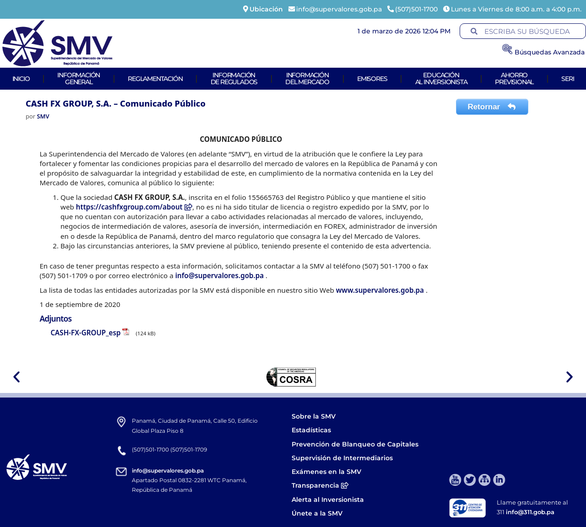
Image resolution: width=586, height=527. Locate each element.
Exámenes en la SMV (326, 472)
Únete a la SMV (317, 513)
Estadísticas (312, 430)
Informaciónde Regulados (234, 78)
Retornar (492, 106)
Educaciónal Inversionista (441, 78)
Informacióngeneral (78, 78)
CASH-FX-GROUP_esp (85, 332)
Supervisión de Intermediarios (342, 458)
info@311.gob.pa (530, 512)
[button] (16, 377)
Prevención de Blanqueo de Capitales (355, 444)
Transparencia (320, 485)
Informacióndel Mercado (307, 78)
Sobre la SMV (314, 416)
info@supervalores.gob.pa (220, 275)
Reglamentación (155, 78)
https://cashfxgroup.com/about (134, 206)
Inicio (21, 78)
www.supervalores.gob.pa (381, 290)
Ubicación (266, 9)
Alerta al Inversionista (328, 499)
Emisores (372, 78)
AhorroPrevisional (514, 78)
